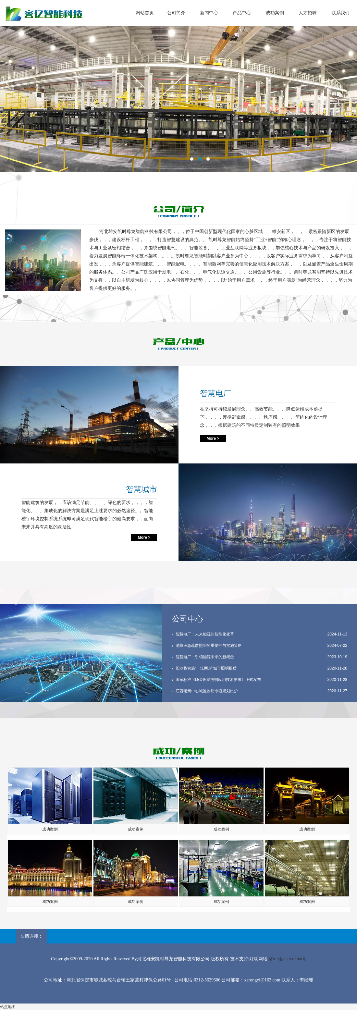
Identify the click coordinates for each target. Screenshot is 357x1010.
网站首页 (145, 12)
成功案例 (275, 12)
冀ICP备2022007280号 (287, 959)
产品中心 (242, 12)
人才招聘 (308, 12)
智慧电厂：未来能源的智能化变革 (205, 634)
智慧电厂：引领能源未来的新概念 (205, 657)
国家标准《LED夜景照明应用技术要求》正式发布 (218, 679)
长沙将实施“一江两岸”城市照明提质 (206, 668)
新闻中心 (209, 12)
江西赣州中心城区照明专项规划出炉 (207, 691)
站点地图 (8, 1006)
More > (212, 438)
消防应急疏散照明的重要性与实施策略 (209, 645)
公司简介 (176, 12)
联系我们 (340, 12)
